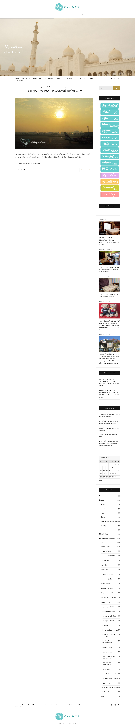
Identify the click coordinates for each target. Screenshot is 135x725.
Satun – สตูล (106, 669)
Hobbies (81, 78)
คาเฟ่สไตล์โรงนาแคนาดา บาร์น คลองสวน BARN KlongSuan (108, 422)
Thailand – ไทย (105, 602)
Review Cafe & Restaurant (32, 78)
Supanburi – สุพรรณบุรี (109, 674)
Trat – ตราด (106, 683)
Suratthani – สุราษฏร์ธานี (110, 678)
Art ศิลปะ (104, 504)
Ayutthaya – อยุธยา (108, 607)
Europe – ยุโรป (105, 546)
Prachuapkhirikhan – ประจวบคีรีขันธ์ (109, 642)
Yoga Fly (103, 526)
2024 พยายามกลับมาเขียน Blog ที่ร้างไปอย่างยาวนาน (109, 415)
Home (17, 78)
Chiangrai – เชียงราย (109, 621)
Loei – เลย (106, 625)
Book (101, 496)
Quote (103, 517)
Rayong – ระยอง (107, 647)
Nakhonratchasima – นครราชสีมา (109, 635)
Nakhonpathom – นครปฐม (111, 630)
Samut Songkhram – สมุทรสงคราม (109, 657)
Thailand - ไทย (59, 87)
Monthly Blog (103, 534)
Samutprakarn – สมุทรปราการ (107, 663)
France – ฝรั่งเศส (106, 551)
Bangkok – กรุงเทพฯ (109, 611)
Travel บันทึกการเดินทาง (65, 78)
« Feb (100, 480)
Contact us (19, 80)
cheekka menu (105, 509)
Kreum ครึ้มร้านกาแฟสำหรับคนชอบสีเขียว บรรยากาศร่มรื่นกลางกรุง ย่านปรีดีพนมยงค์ (109, 443)
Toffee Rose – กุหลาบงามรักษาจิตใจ (108, 436)
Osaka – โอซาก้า (108, 574)
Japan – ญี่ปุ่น (105, 570)
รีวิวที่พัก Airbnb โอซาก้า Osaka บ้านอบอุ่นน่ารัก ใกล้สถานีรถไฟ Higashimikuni (109, 270)
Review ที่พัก (49, 78)
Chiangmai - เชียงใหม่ (44, 87)
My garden (104, 513)
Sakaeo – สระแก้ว (108, 652)
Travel (68, 87)
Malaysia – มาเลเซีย (107, 588)
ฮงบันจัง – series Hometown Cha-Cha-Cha (109, 429)
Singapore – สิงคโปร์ (107, 593)
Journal (101, 530)
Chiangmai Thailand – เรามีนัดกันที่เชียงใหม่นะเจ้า (54, 91)
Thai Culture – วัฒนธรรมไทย (110, 521)
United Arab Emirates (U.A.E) (110, 687)
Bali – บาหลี (106, 560)
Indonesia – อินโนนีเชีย (108, 556)
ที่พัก (102, 696)
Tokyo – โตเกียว (107, 579)
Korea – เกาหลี (105, 583)
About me (91, 78)
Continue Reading (86, 169)
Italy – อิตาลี (104, 565)
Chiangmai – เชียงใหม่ (109, 616)
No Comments (61, 95)
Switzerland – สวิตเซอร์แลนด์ (109, 597)
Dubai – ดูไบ (106, 692)
